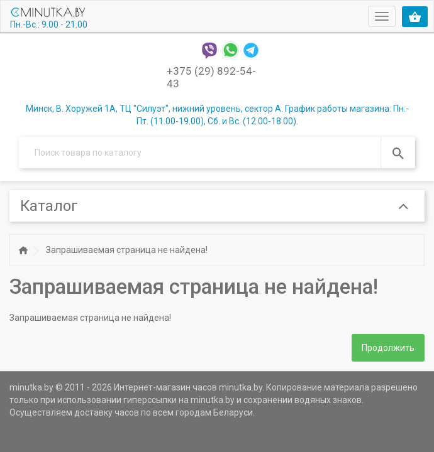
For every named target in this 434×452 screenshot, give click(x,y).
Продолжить (388, 348)
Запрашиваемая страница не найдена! (127, 250)
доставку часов (106, 412)
